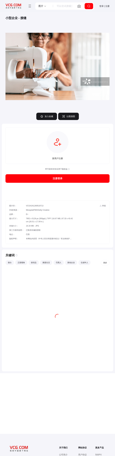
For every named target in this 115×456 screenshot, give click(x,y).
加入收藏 (46, 116)
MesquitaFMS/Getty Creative (37, 210)
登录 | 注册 (104, 6)
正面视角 (21, 263)
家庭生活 (46, 263)
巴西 (28, 234)
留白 (10, 263)
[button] (42, 6)
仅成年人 (84, 263)
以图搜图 (68, 116)
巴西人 (58, 263)
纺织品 (33, 263)
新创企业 (71, 263)
